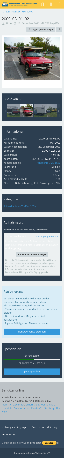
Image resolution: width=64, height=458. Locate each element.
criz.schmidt (17, 404)
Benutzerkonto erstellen (32, 331)
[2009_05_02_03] (53, 110)
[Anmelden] (51, 4)
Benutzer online (13, 390)
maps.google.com (46, 236)
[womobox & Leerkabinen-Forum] (19, 4)
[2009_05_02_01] (13, 110)
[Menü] (59, 4)
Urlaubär (7, 408)
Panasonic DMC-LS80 (48, 162)
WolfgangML (48, 404)
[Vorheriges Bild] (9, 59)
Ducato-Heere (21, 408)
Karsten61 (37, 408)
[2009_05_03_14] (40, 110)
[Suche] (42, 4)
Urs (58, 408)
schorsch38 (32, 404)
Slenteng (49, 408)
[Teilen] (59, 29)
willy (4, 411)
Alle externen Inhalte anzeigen (32, 254)
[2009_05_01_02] (26, 110)
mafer (5, 404)
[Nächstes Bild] (55, 59)
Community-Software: (32, 453)
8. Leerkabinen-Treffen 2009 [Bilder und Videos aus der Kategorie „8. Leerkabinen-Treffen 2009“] (20, 206)
